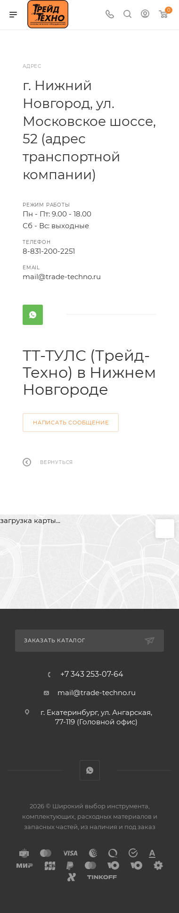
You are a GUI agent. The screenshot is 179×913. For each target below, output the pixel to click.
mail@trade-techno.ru (62, 276)
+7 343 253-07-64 (91, 674)
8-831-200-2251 (49, 251)
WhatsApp (33, 315)
